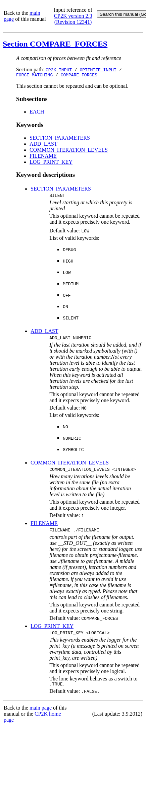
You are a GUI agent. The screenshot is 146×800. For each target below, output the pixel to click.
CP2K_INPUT (59, 70)
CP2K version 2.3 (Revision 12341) (73, 19)
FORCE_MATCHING (34, 76)
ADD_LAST (43, 145)
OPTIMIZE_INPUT (98, 70)
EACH (37, 113)
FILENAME (43, 157)
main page (41, 715)
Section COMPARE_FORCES (55, 44)
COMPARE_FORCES (79, 76)
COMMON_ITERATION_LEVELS (69, 151)
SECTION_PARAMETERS (60, 139)
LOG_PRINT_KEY (51, 163)
